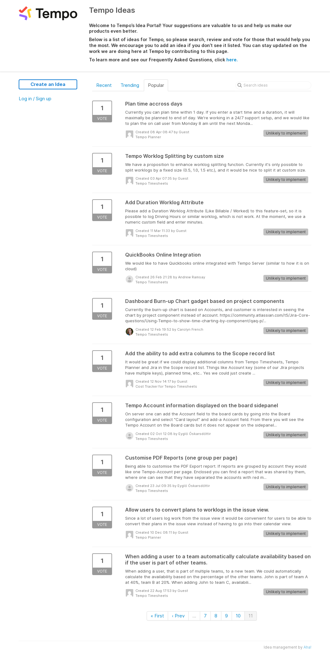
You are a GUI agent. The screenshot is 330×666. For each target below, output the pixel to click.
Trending (129, 85)
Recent (104, 85)
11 (250, 616)
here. (232, 59)
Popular (156, 85)
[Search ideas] (273, 85)
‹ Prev (178, 616)
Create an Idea (48, 84)
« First (157, 616)
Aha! (307, 647)
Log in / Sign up (35, 99)
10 (238, 616)
